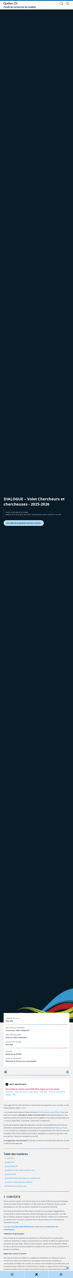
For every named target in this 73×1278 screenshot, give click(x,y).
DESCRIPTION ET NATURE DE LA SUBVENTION (23, 1178)
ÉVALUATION (11, 1174)
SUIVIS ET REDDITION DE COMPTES (19, 1182)
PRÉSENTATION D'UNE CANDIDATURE (20, 1170)
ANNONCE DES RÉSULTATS (16, 1186)
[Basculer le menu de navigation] (67, 3)
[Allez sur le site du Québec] (10, 3)
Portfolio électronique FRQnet (49, 1112)
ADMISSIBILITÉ (11, 1166)
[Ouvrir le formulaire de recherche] (61, 3)
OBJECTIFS (10, 1162)
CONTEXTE (10, 1158)
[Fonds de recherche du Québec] (20, 7)
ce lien (23, 1108)
